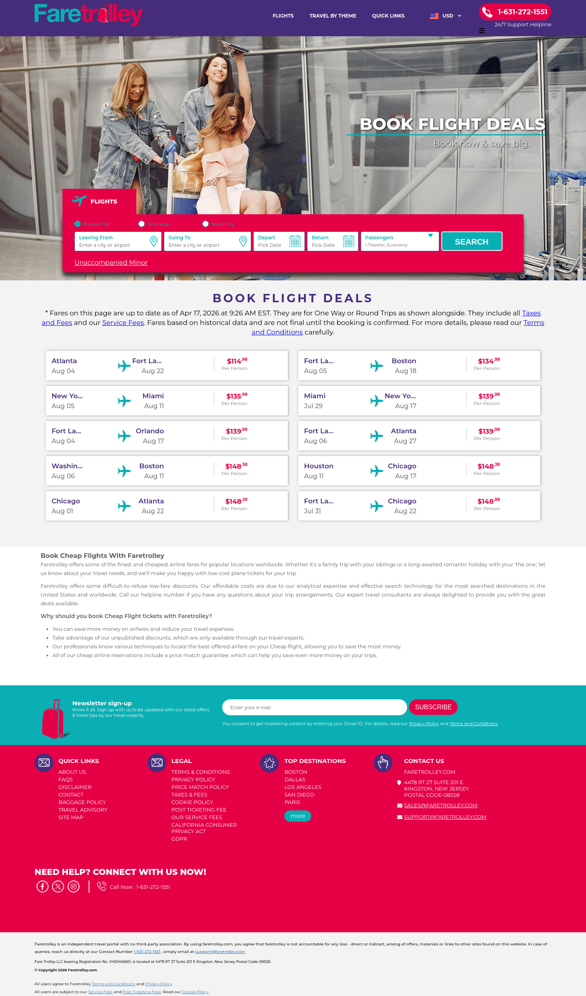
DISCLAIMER (74, 787)
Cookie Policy (195, 991)
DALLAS (294, 779)
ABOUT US (72, 772)
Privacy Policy (424, 723)
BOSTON (295, 772)
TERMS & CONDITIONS (200, 772)
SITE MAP (70, 817)
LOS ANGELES (302, 787)
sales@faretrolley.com (440, 805)
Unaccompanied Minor (111, 262)
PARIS (292, 802)
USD (445, 16)
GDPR (179, 839)
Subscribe (433, 707)
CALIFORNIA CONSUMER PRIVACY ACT (204, 828)
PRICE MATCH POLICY (200, 787)
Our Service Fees (196, 817)
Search (471, 241)
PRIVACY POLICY (193, 779)
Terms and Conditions (473, 723)
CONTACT (70, 794)
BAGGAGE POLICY (82, 802)
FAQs (65, 779)
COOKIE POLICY (192, 802)
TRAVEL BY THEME (333, 16)
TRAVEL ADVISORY (82, 809)
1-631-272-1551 (153, 887)
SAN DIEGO (299, 794)
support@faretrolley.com (445, 817)
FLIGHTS (283, 16)
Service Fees (123, 323)
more (297, 816)
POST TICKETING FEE (199, 809)
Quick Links (388, 16)
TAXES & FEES (189, 794)
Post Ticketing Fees (141, 991)
